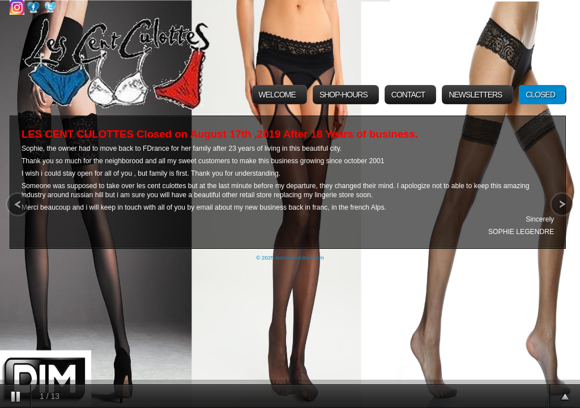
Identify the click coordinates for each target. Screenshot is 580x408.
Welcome (277, 94)
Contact (408, 94)
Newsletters (475, 94)
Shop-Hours (343, 94)
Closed (540, 94)
